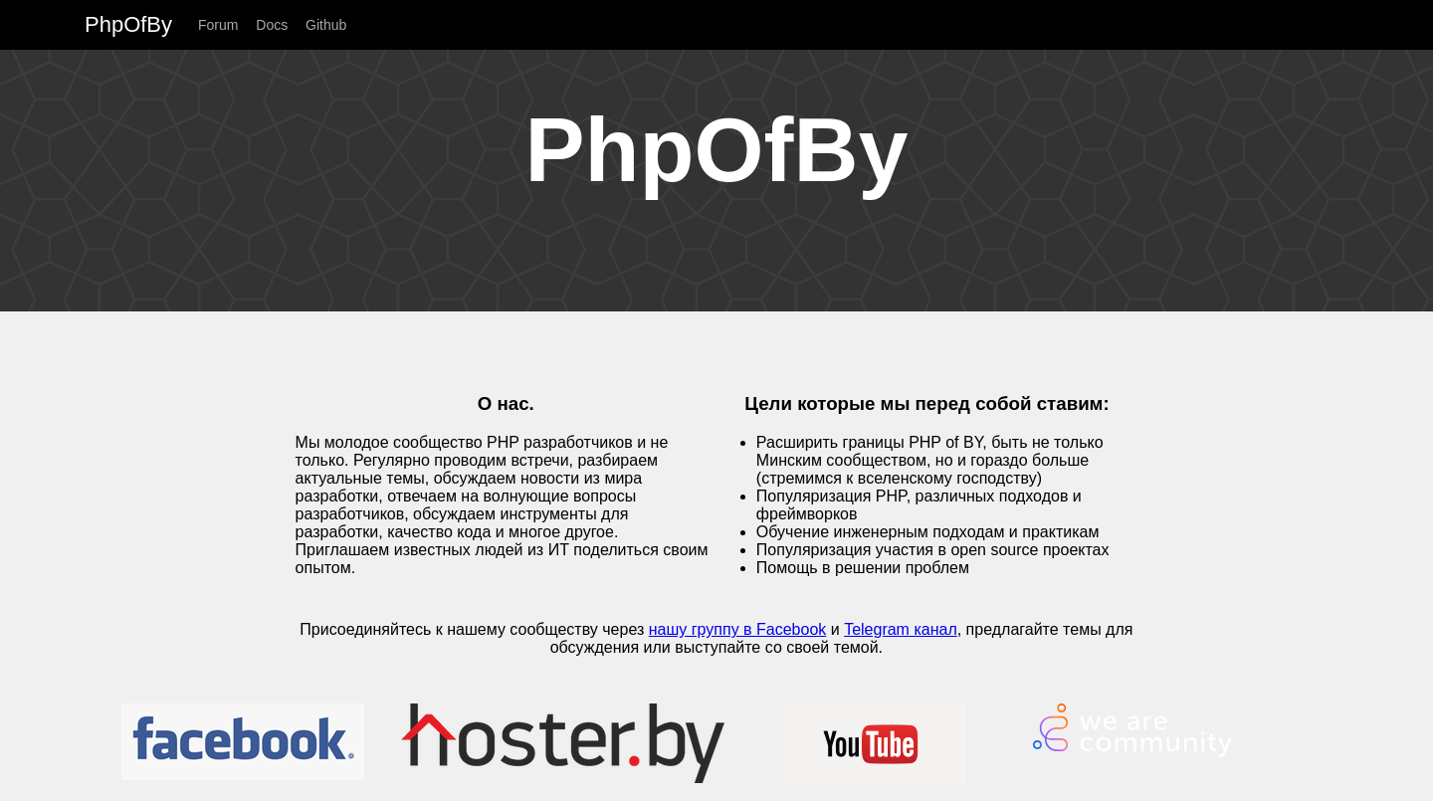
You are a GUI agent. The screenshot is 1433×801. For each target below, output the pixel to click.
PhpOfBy (128, 24)
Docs (272, 25)
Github (326, 25)
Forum (218, 25)
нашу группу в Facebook (738, 629)
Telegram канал (900, 629)
